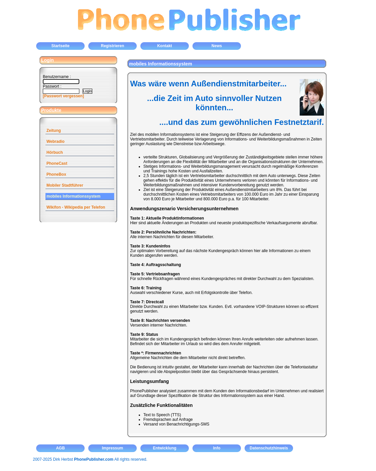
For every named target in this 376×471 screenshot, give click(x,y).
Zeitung (53, 130)
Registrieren (112, 46)
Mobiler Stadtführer (64, 185)
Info (216, 448)
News (216, 46)
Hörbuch (54, 152)
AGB (60, 448)
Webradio (55, 141)
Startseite (60, 46)
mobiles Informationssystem (73, 196)
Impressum (112, 448)
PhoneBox (56, 174)
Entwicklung (165, 448)
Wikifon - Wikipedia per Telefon (75, 207)
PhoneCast (56, 163)
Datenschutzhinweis (269, 448)
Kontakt (164, 46)
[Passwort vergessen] (63, 96)
